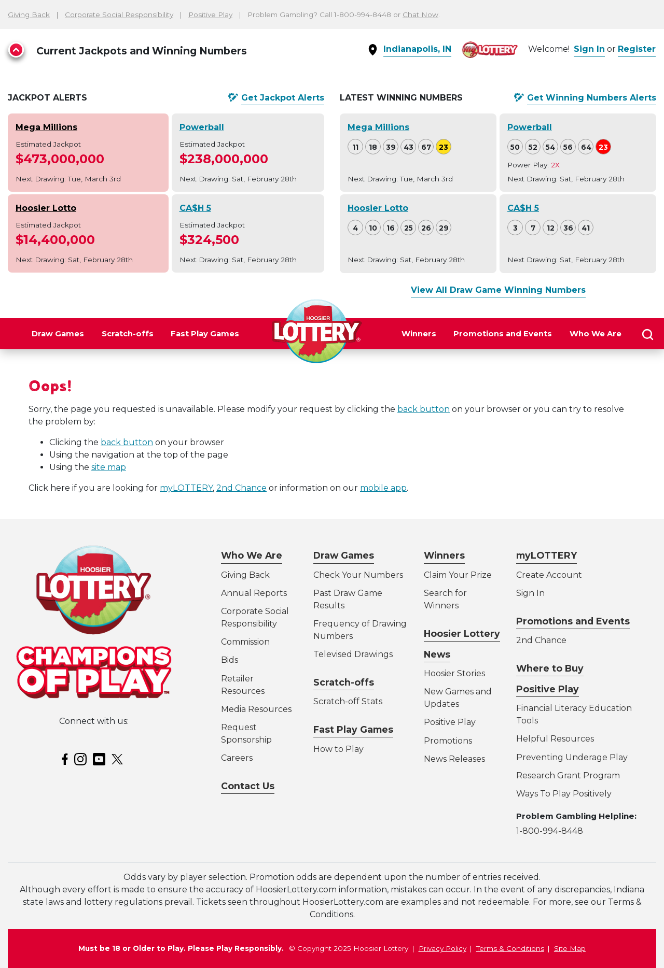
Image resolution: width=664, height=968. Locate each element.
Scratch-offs (128, 333)
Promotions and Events (502, 333)
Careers (237, 758)
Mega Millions (46, 127)
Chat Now (420, 14)
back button (423, 409)
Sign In (589, 49)
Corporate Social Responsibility (119, 14)
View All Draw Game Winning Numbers (498, 290)
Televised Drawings (353, 654)
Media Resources (256, 709)
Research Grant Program (568, 775)
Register (637, 49)
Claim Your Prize (458, 575)
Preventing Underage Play (572, 757)
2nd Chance (241, 488)
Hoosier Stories (454, 673)
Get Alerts (282, 98)
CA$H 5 (195, 208)
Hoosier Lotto (46, 208)
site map (108, 467)
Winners (419, 333)
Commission (245, 642)
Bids (229, 660)
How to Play (338, 749)
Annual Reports (254, 593)
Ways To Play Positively (564, 794)
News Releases (454, 759)
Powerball (201, 127)
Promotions (448, 741)
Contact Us (247, 785)
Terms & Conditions (510, 948)
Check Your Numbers (358, 575)
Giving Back (29, 14)
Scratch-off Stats (347, 701)
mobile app (383, 488)
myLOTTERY (186, 488)
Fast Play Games (205, 333)
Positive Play (210, 14)
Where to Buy (550, 668)
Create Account (549, 575)
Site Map (570, 948)
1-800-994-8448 (549, 831)
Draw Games (58, 333)
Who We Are (595, 333)
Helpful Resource (553, 739)
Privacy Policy (442, 948)
